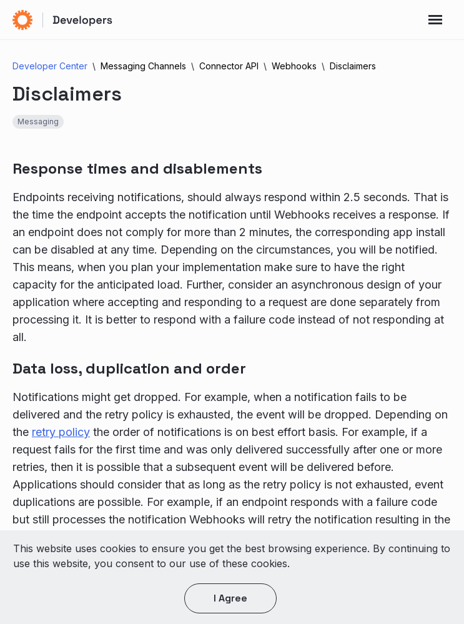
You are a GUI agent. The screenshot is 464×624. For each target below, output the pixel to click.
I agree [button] (230, 598)
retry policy (61, 431)
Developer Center (49, 66)
